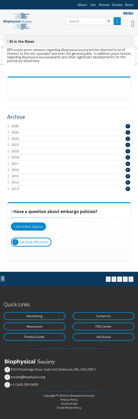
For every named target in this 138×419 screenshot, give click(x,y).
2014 (15, 182)
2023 (15, 138)
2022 (15, 144)
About (82, 4)
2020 (15, 151)
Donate (117, 4)
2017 (15, 163)
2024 (15, 132)
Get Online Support (28, 226)
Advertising (34, 315)
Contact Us (103, 315)
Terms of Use (69, 404)
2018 (15, 157)
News (129, 4)
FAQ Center (104, 326)
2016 (15, 169)
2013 (15, 188)
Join (93, 4)
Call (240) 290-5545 (30, 242)
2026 (15, 126)
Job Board (103, 336)
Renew (104, 4)
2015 (15, 176)
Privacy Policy (69, 400)
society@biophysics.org (28, 376)
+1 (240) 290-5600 (24, 384)
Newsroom (34, 326)
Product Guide (34, 336)
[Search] (89, 21)
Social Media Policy (69, 408)
